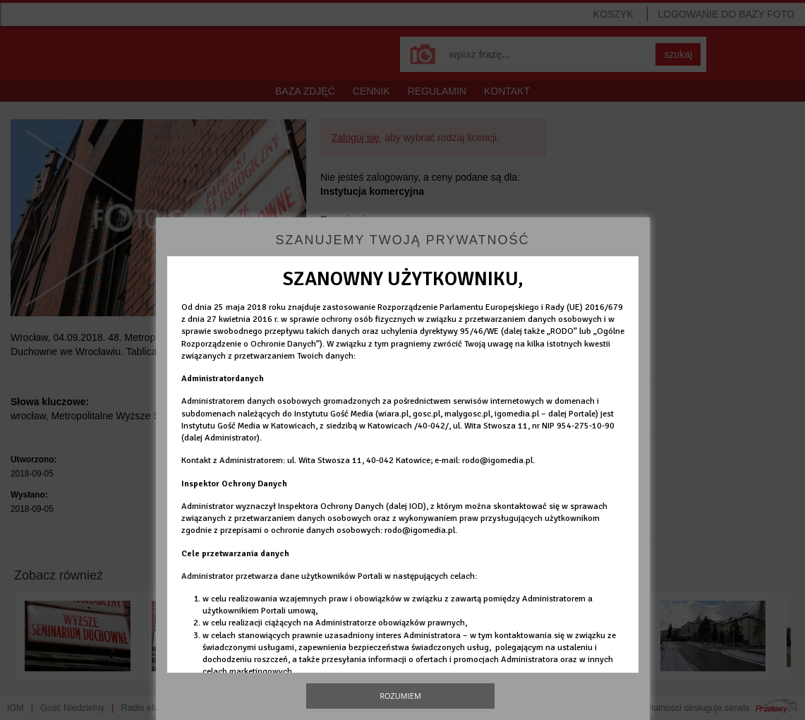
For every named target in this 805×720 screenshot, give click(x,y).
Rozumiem (400, 695)
